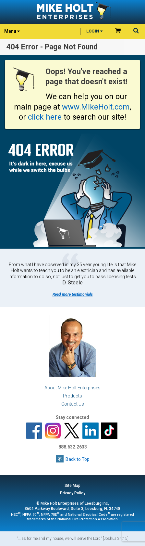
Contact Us (72, 404)
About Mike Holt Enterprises (72, 387)
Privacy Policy (72, 493)
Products (72, 395)
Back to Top (78, 459)
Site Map (72, 485)
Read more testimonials (73, 294)
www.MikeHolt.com (96, 106)
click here (45, 117)
